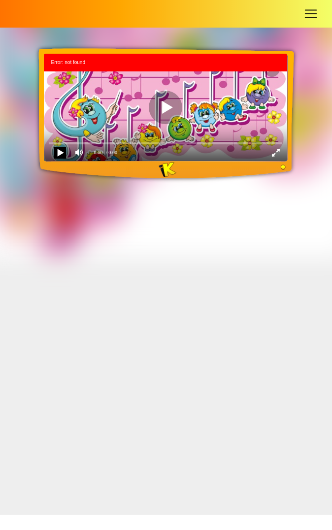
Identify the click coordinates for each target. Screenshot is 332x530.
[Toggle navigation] (311, 13)
